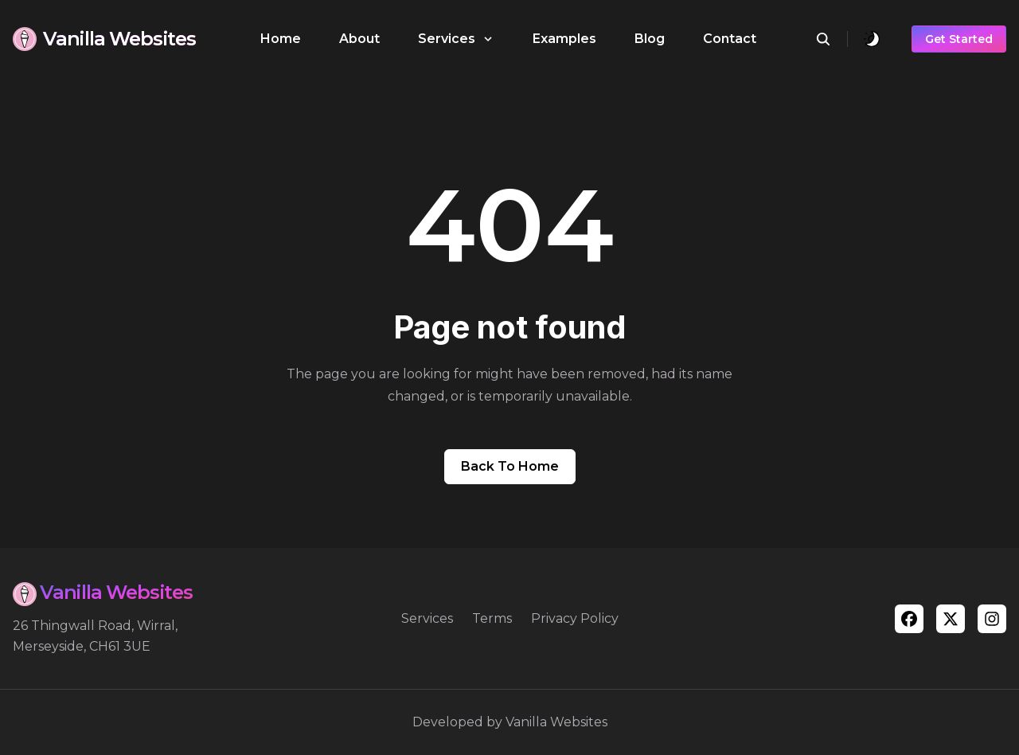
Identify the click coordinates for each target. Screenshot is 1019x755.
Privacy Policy (575, 618)
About (359, 38)
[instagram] (992, 618)
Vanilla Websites (556, 722)
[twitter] (950, 618)
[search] (831, 39)
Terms (492, 618)
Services (427, 618)
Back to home (510, 466)
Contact (729, 38)
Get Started (959, 39)
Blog (649, 38)
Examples (564, 38)
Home (280, 38)
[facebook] (909, 618)
